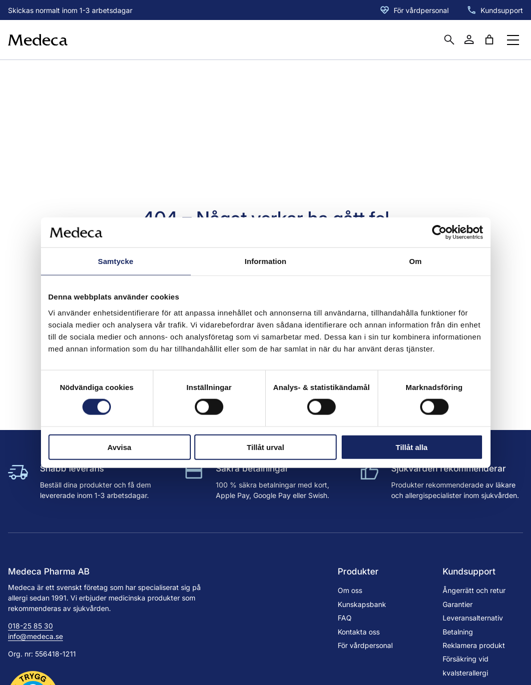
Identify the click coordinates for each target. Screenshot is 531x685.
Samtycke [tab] (115, 261)
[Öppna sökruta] (449, 40)
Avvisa (119, 446)
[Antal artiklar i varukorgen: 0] (489, 40)
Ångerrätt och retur (474, 590)
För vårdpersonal (421, 10)
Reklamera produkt (474, 645)
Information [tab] (266, 261)
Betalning (458, 632)
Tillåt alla (412, 446)
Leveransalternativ (473, 618)
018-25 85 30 (30, 626)
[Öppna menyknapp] (513, 40)
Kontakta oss (359, 632)
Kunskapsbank (362, 604)
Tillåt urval (265, 446)
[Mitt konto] (469, 40)
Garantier (458, 604)
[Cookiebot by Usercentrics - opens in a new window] (439, 232)
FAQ (345, 618)
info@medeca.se (35, 636)
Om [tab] (415, 261)
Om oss (350, 590)
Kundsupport (502, 10)
